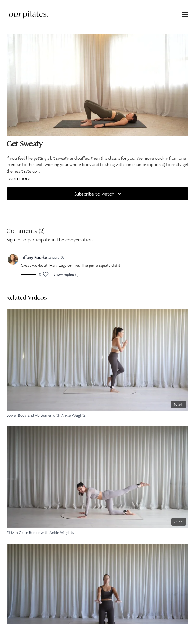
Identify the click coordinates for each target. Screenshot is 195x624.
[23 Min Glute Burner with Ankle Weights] (97, 532)
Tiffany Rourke (34, 257)
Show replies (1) (66, 274)
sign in (13, 239)
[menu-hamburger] (184, 14)
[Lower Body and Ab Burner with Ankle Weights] (97, 415)
